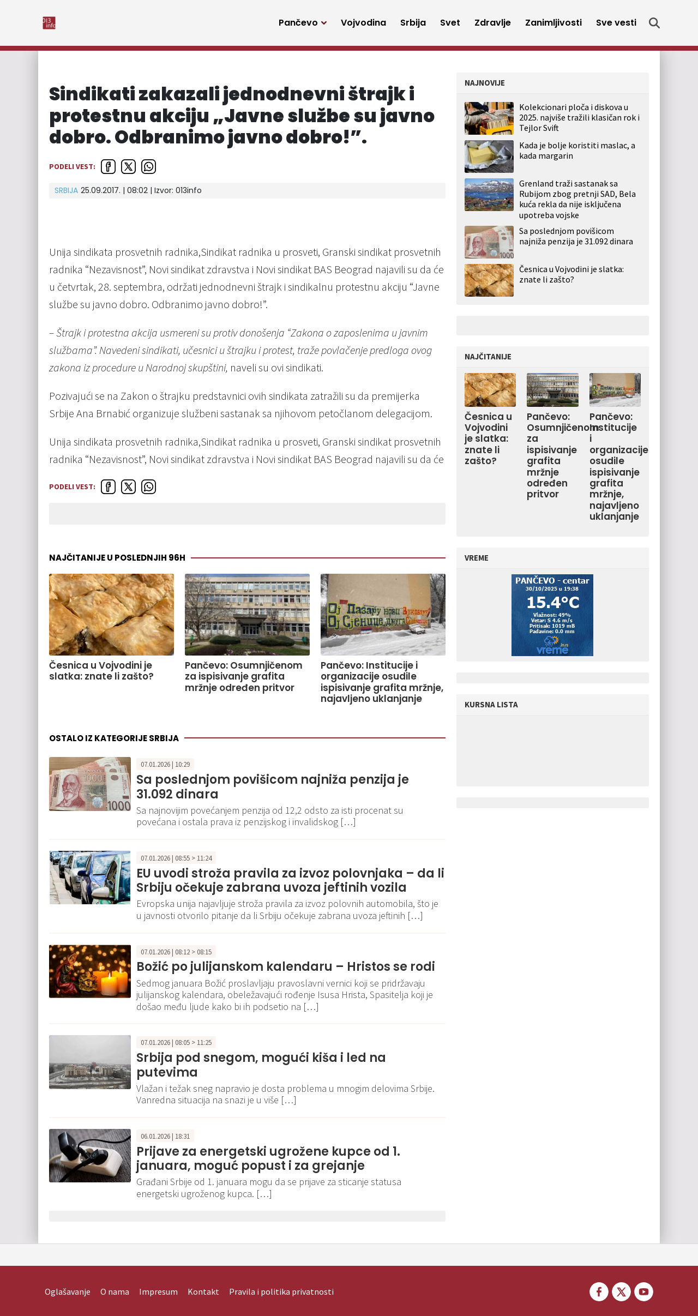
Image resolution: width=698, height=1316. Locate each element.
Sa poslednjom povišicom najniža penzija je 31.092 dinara (272, 792)
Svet (450, 26)
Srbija (413, 26)
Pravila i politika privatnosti (281, 1275)
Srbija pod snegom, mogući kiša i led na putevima (261, 1070)
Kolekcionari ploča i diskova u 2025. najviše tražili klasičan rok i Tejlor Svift (579, 123)
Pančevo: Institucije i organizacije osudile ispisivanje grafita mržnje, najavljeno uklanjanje (382, 688)
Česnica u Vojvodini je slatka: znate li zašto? (101, 677)
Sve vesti (616, 26)
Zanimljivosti (553, 26)
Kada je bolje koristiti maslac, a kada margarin (577, 156)
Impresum (158, 1275)
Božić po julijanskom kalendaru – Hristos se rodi (285, 972)
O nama (114, 1275)
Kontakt (203, 1275)
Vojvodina (363, 26)
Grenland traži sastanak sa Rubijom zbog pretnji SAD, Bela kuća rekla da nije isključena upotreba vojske (577, 205)
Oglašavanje (68, 1275)
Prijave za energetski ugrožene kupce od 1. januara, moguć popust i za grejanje (268, 1164)
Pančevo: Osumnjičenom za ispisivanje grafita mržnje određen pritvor (244, 682)
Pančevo (298, 26)
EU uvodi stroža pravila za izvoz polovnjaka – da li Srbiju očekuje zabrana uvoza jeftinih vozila (290, 886)
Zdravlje (492, 26)
